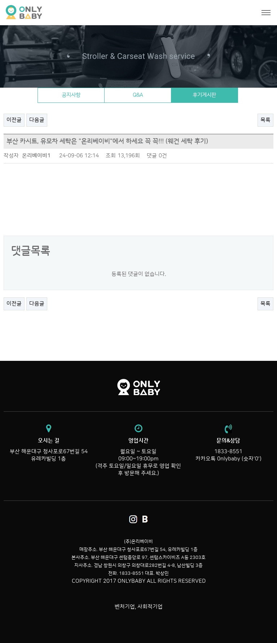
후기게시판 (204, 95)
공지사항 (71, 95)
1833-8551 (228, 452)
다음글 (36, 120)
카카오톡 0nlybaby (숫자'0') (228, 459)
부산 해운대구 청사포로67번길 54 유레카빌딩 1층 (48, 449)
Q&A (138, 95)
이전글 (14, 120)
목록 (265, 120)
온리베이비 (51, 12)
